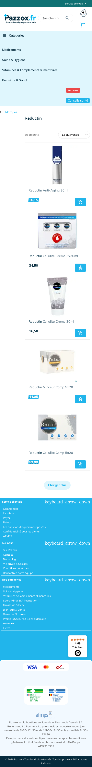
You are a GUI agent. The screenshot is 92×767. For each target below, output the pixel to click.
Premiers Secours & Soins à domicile (24, 618)
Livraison (8, 513)
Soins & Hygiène (13, 60)
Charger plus (57, 485)
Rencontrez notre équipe (18, 572)
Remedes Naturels (14, 614)
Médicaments (11, 50)
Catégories (13, 35)
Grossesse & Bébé (14, 605)
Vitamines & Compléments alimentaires (29, 70)
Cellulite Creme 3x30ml (53, 256)
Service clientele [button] (74, 3)
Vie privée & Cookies (15, 563)
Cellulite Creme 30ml (51, 321)
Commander (10, 508)
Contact (8, 554)
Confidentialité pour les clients (21, 531)
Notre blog (9, 559)
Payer (6, 517)
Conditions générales (16, 568)
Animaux (8, 623)
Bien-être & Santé (14, 80)
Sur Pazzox (10, 550)
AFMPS (7, 536)
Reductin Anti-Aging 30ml (48, 190)
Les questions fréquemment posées (24, 527)
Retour (7, 522)
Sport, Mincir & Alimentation (20, 600)
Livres (6, 628)
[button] (80, 202)
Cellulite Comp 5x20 (50, 453)
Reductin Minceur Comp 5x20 (50, 387)
